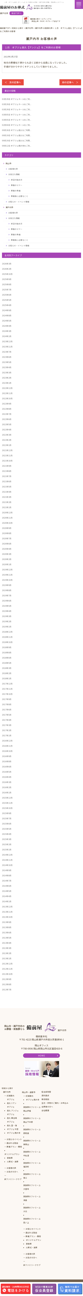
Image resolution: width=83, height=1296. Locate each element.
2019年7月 (6, 595)
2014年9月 (6, 870)
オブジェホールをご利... (16, 99)
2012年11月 (7, 968)
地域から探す (7, 1088)
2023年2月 (6, 377)
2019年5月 (6, 606)
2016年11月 (7, 746)
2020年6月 (6, 543)
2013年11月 (7, 911)
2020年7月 (6, 538)
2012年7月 (6, 989)
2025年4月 (6, 305)
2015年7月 (6, 818)
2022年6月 (6, 419)
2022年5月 (6, 424)
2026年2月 (6, 268)
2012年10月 (7, 974)
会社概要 (45, 1110)
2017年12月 (7, 683)
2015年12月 (7, 797)
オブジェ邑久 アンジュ (13, 1108)
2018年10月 (7, 642)
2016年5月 (6, 771)
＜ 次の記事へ (13, 82)
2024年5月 (6, 320)
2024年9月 (6, 310)
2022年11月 (7, 393)
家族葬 (10, 1158)
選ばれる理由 (12, 1143)
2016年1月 (6, 792)
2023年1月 (6, 383)
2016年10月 (7, 751)
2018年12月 (7, 631)
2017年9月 (6, 699)
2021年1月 (6, 507)
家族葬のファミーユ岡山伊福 (32, 1109)
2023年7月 (6, 351)
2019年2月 (6, 621)
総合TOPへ (16, 13)
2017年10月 (7, 694)
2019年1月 (6, 626)
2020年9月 (6, 528)
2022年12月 (7, 388)
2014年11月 (7, 860)
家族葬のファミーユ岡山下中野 (32, 1120)
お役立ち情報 (14, 174)
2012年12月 (7, 963)
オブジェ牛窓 (12, 1129)
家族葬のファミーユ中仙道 (32, 1153)
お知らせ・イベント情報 (18, 201)
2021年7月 (6, 476)
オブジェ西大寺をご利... (16, 145)
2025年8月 (6, 284)
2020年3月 (6, 554)
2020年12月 (7, 512)
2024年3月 (6, 331)
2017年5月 (6, 714)
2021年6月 (6, 481)
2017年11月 (7, 688)
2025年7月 (6, 289)
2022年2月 (6, 440)
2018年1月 (6, 678)
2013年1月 (6, 958)
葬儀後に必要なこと (19, 196)
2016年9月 (6, 756)
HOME (41, 1055)
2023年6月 (6, 357)
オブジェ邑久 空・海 (12, 1123)
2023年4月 (6, 367)
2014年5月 (6, 891)
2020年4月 (6, 548)
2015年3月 (6, 839)
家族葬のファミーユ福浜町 (32, 1165)
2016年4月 (6, 777)
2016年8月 (6, 761)
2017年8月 (6, 704)
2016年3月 (6, 782)
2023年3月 (6, 372)
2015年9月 (6, 813)
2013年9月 (6, 922)
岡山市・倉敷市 (28, 1092)
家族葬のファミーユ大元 (32, 1209)
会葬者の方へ (47, 1106)
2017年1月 (6, 735)
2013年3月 (6, 948)
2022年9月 (6, 403)
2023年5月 (6, 362)
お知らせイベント (14, 1139)
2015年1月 (6, 849)
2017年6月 (6, 709)
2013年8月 (6, 927)
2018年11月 (7, 637)
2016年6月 (6, 766)
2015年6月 (6, 823)
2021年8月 (6, 471)
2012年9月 (6, 979)
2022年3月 (6, 434)
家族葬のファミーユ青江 (32, 1176)
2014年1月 (6, 901)
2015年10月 (7, 808)
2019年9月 (6, 585)
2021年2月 (6, 502)
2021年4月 (6, 491)
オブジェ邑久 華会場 (12, 1116)
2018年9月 (6, 647)
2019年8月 (6, 590)
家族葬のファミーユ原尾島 (32, 1131)
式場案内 (10, 1095)
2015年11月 (7, 803)
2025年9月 (6, 279)
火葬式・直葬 (12, 1161)
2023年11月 (7, 346)
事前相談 (45, 1099)
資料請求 (45, 1095)
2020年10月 (7, 523)
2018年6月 (6, 657)
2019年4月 (6, 611)
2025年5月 (6, 300)
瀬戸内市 (7, 1092)
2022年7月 (6, 414)
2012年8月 (6, 984)
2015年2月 (6, 844)
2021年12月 (7, 450)
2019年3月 (6, 616)
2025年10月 (7, 274)
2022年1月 (6, 445)
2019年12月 (7, 569)
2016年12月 (7, 740)
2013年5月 (6, 937)
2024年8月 (6, 315)
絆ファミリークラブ (13, 1179)
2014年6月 (6, 886)
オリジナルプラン (12, 1154)
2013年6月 (6, 932)
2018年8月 (6, 652)
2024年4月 (6, 326)
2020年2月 (6, 559)
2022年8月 (6, 408)
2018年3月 (6, 668)
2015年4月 (6, 834)
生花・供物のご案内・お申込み (55, 1103)
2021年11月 (7, 455)
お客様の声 (13, 169)
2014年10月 (7, 865)
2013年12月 (7, 906)
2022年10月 (7, 398)
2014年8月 (6, 875)
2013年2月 (6, 953)
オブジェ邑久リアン (11, 1101)
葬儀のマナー (16, 185)
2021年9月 (6, 466)
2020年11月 (7, 517)
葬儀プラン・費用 (14, 1146)
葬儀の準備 (16, 190)
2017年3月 (6, 725)
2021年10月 (7, 460)
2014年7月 (6, 880)
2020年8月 (6, 533)
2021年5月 (6, 486)
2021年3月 (6, 497)
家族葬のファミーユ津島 (32, 1198)
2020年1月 (6, 564)
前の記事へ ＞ (70, 82)
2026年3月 (6, 263)
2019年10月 (7, 580)
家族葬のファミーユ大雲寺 (32, 1187)
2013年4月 (6, 943)
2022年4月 (6, 429)
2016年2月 (6, 787)
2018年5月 (6, 663)
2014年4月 (6, 896)
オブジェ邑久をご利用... (16, 130)
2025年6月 (6, 294)
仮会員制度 (46, 1091)
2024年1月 (6, 336)
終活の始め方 (16, 179)
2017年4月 (6, 720)
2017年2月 (6, 730)
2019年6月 (6, 600)
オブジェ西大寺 (13, 1133)
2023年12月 (7, 341)
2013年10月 (7, 917)
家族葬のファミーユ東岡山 (32, 1142)
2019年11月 (7, 574)
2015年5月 (6, 828)
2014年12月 (7, 854)
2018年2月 (6, 673)
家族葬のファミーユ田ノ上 (32, 1220)
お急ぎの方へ (12, 1171)
